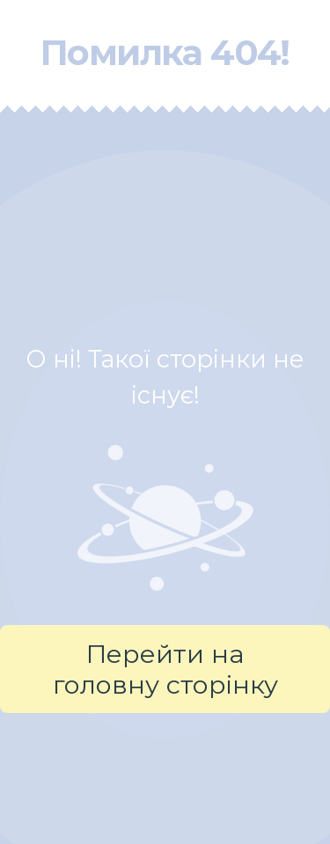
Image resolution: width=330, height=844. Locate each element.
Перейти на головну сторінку (165, 669)
